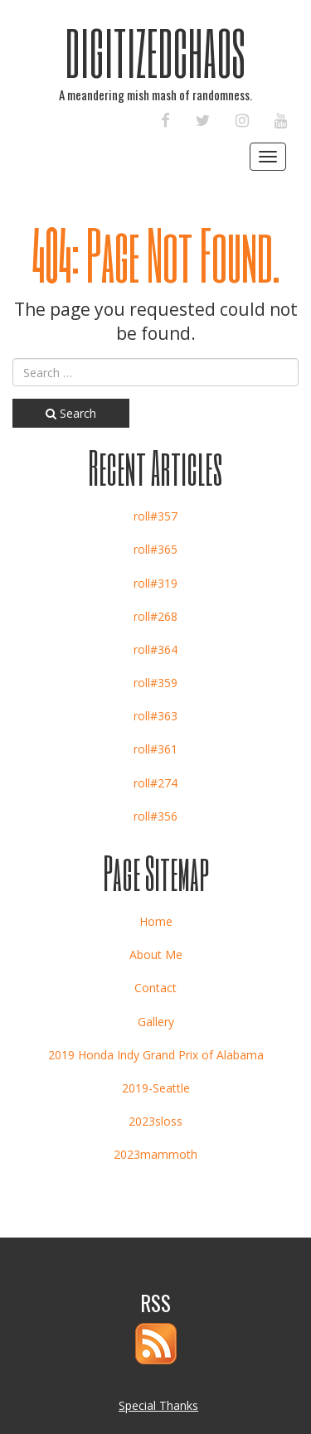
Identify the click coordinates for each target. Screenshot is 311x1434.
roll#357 (155, 516)
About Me (155, 954)
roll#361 (155, 749)
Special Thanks (158, 1405)
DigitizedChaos (155, 52)
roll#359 (155, 682)
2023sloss (155, 1121)
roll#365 (155, 549)
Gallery (156, 1021)
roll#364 (155, 649)
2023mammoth (155, 1154)
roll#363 (155, 716)
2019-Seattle (156, 1088)
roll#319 (155, 583)
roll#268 (155, 616)
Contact (155, 988)
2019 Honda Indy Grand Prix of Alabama (156, 1055)
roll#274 (155, 783)
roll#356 (155, 816)
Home (156, 921)
